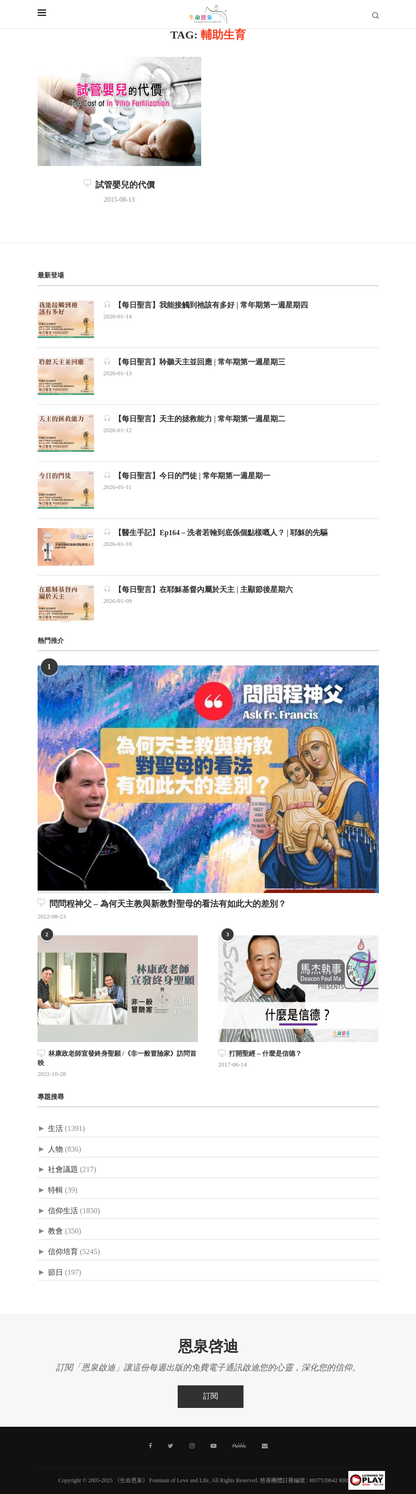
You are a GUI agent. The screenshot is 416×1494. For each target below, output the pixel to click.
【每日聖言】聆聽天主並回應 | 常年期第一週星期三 (194, 361)
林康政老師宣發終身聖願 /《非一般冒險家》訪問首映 (117, 1058)
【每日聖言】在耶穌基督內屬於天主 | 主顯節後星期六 (198, 589)
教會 (55, 1231)
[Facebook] (151, 1445)
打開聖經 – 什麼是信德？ (259, 1054)
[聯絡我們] (264, 1445)
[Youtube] (213, 1445)
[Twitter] (171, 1445)
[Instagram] (192, 1445)
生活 (55, 1128)
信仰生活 (63, 1211)
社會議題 (63, 1170)
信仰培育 (63, 1252)
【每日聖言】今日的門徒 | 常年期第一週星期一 (187, 475)
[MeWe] (238, 1447)
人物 (55, 1149)
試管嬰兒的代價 (119, 185)
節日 (55, 1272)
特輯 (55, 1190)
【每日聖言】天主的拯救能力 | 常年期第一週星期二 (194, 418)
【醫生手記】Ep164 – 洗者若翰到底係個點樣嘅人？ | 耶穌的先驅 (216, 532)
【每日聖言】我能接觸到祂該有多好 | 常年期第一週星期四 (205, 304)
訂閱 (210, 1396)
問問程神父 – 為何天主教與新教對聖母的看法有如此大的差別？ (162, 904)
